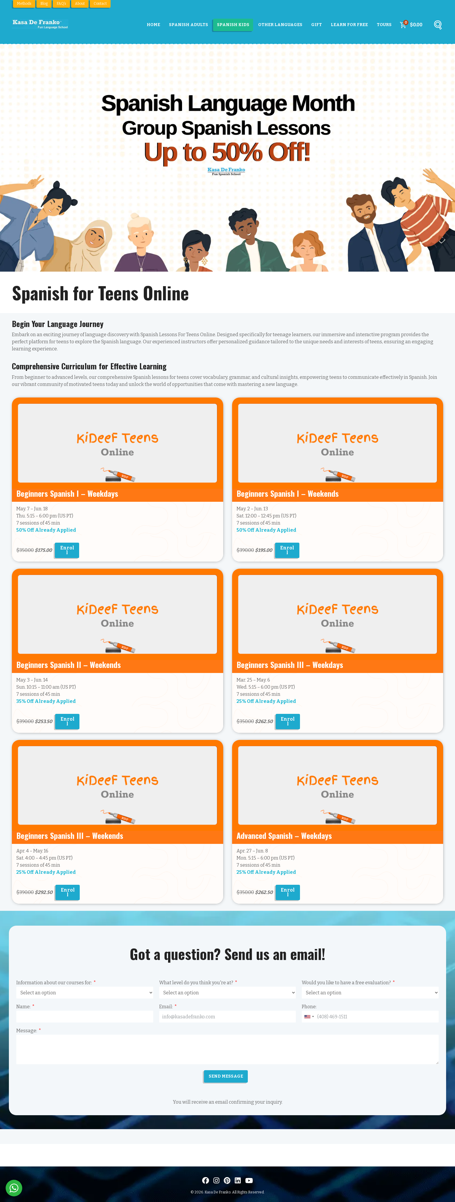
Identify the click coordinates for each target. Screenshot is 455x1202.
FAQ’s (61, 3)
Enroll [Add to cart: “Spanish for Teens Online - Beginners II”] (67, 721)
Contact (100, 3)
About (80, 3)
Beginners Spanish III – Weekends (69, 835)
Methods (24, 3)
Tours (384, 24)
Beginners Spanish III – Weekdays (290, 664)
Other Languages (280, 24)
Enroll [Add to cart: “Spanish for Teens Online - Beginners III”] (68, 892)
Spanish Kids (233, 24)
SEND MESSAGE (226, 1076)
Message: (26, 1030)
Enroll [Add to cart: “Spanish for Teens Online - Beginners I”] (287, 550)
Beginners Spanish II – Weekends (68, 664)
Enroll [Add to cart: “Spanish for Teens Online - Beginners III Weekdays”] (288, 721)
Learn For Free (349, 24)
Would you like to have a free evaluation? (346, 982)
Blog (44, 3)
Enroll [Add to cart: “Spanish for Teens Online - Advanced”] (288, 892)
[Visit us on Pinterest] (227, 1180)
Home (153, 24)
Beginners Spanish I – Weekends (288, 493)
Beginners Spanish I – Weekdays (67, 493)
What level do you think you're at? (196, 982)
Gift (316, 24)
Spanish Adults (188, 24)
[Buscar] (438, 26)
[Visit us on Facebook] (205, 1180)
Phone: (309, 1006)
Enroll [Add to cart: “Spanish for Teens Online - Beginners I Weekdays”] (67, 550)
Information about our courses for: (54, 982)
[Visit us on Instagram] (216, 1180)
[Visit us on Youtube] (249, 1180)
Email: (166, 1006)
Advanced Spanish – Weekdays (284, 835)
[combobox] (309, 1016)
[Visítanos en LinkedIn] (238, 1180)
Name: (23, 1006)
